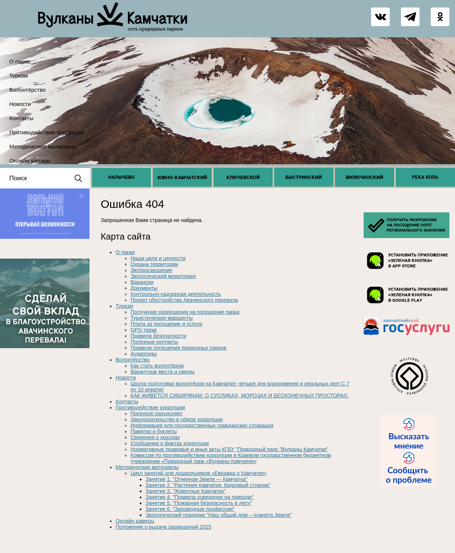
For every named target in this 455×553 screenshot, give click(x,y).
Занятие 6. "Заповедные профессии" (190, 509)
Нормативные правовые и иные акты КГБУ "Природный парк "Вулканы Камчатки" (229, 449)
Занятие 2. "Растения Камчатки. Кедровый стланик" (208, 485)
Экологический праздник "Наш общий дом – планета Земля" (218, 515)
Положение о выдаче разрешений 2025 (163, 527)
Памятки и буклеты (154, 431)
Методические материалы (43, 146)
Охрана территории (154, 264)
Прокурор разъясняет (157, 413)
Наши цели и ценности (158, 258)
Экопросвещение (151, 270)
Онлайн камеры (30, 160)
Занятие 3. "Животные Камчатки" (185, 491)
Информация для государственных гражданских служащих (202, 425)
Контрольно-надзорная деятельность (176, 294)
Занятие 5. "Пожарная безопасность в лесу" (198, 503)
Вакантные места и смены (162, 372)
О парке (19, 61)
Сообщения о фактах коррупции (170, 443)
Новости (20, 104)
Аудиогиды (144, 354)
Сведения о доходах (155, 437)
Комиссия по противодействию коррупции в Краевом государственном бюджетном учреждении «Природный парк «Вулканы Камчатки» (231, 458)
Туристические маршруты (162, 318)
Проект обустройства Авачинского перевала (184, 300)
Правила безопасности (158, 336)
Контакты (21, 118)
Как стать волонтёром (157, 366)
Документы (144, 288)
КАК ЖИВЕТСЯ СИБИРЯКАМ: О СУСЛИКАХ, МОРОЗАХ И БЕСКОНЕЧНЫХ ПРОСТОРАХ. (240, 396)
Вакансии (142, 282)
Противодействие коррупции (46, 132)
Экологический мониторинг (163, 276)
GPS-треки (144, 330)
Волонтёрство (27, 90)
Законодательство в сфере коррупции (177, 419)
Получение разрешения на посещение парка (185, 312)
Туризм (18, 75)
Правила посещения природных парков (178, 348)
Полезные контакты (154, 342)
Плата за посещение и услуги (166, 324)
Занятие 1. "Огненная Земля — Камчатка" (196, 479)
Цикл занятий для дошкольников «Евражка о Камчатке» (199, 473)
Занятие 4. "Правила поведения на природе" (199, 497)
